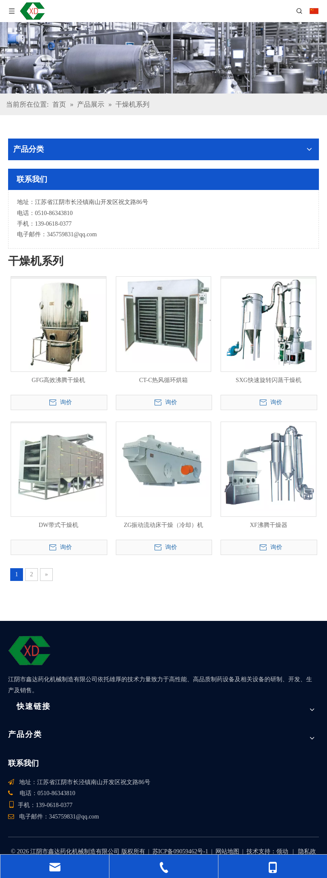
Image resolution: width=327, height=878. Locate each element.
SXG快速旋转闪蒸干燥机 (268, 380)
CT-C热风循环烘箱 (163, 380)
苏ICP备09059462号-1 (180, 851)
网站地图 (227, 851)
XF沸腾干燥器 (268, 525)
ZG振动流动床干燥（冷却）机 (164, 525)
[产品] (163, 57)
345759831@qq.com (72, 234)
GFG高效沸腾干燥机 (58, 380)
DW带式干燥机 (58, 525)
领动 (282, 851)
